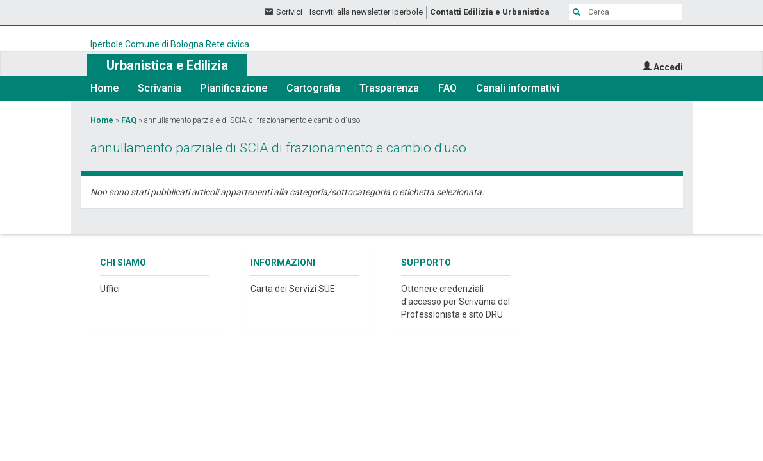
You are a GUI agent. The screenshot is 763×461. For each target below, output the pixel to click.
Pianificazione (234, 88)
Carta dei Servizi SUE (292, 289)
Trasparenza (389, 88)
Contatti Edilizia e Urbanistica (490, 12)
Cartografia (313, 88)
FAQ (447, 88)
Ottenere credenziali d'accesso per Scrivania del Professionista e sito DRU (455, 301)
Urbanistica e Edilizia (167, 65)
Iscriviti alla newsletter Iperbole (366, 12)
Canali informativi (517, 88)
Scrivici (289, 12)
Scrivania (159, 88)
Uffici (110, 289)
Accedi (668, 67)
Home (104, 88)
